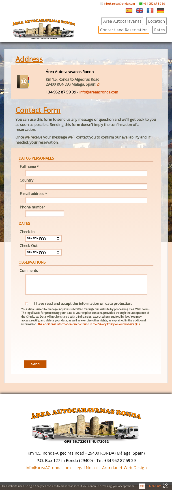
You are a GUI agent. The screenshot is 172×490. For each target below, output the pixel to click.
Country (26, 180)
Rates (159, 30)
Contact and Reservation (124, 30)
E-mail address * (33, 193)
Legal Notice (86, 472)
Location (156, 21)
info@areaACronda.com (117, 4)
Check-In (27, 231)
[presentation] (53, 348)
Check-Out (28, 246)
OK (142, 486)
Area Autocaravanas (122, 21)
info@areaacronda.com (98, 92)
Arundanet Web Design (124, 472)
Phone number (32, 207)
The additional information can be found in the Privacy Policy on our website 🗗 (89, 329)
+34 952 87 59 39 (152, 4)
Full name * (29, 166)
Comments (29, 271)
